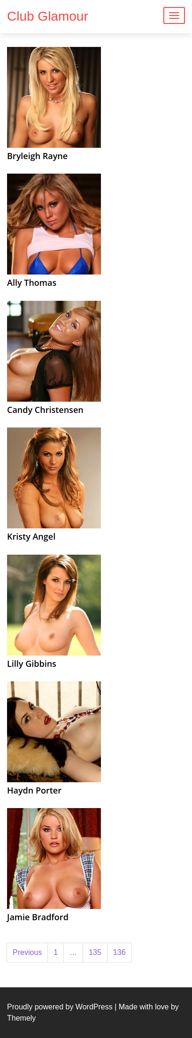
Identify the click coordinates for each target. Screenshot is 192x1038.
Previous (27, 952)
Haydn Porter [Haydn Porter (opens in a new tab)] (34, 790)
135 (95, 952)
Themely (21, 1018)
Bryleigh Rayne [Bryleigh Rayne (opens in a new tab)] (37, 155)
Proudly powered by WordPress (60, 1007)
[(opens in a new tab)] (54, 97)
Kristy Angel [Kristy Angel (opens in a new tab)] (31, 536)
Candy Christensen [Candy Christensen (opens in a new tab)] (45, 409)
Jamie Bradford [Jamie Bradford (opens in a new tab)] (38, 917)
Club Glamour (47, 16)
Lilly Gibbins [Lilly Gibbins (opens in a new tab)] (31, 663)
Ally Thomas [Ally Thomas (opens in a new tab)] (31, 282)
